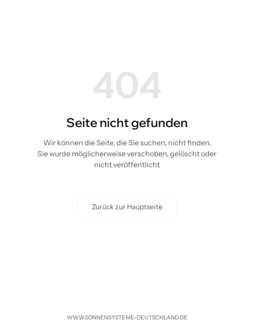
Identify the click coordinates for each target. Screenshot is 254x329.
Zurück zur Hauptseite (127, 206)
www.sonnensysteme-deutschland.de (127, 317)
